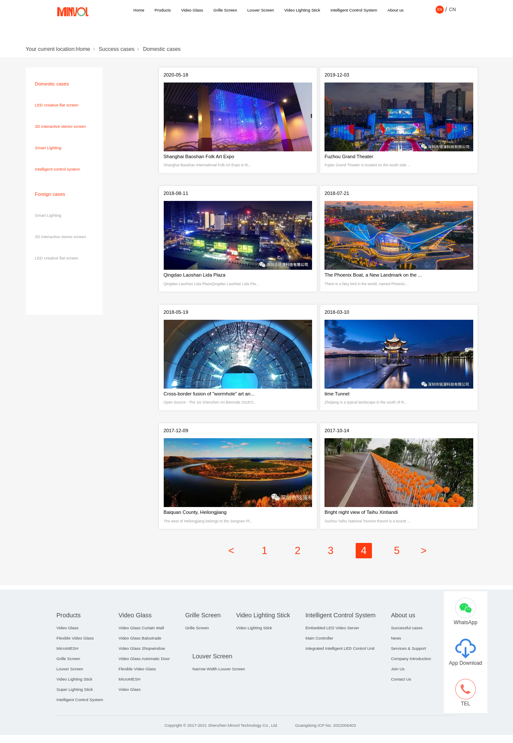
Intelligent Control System (353, 10)
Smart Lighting (48, 147)
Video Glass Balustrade (139, 661)
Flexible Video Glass (75, 661)
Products (163, 10)
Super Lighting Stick (74, 712)
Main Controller (319, 661)
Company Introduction (411, 681)
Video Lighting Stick (302, 10)
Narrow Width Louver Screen (218, 692)
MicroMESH (67, 671)
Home (138, 10)
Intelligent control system (57, 169)
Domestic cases (161, 49)
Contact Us (401, 702)
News (396, 661)
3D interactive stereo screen (60, 126)
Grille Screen (225, 10)
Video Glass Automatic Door (144, 681)
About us (395, 10)
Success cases (116, 49)
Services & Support (408, 671)
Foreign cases (50, 194)
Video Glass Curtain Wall (141, 651)
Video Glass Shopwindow (141, 671)
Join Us (397, 692)
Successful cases (406, 651)
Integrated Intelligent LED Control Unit (339, 671)
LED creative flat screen (57, 105)
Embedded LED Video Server (332, 651)
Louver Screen (260, 10)
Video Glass (192, 10)
